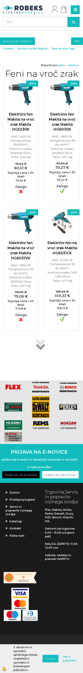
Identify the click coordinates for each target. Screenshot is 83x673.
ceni (62, 65)
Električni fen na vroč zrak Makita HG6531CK (62, 248)
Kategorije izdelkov (17, 41)
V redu (50, 659)
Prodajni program (22, 499)
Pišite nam (17, 535)
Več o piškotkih (69, 658)
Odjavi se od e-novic (60, 475)
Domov (8, 48)
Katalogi (16, 521)
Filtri (77, 41)
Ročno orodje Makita (32, 48)
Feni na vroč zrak (63, 48)
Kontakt (15, 528)
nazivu (74, 65)
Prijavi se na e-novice (21, 475)
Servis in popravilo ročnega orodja (19, 510)
